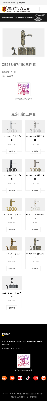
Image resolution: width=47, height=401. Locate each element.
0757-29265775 (17, 348)
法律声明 (33, 397)
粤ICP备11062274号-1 (19, 397)
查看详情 (12, 151)
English (22, 2)
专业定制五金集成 (9, 2)
